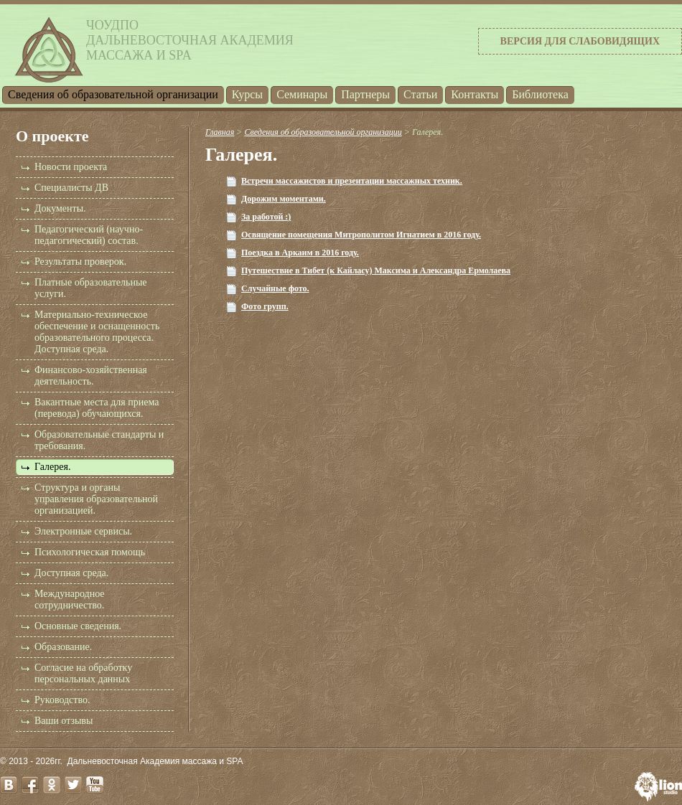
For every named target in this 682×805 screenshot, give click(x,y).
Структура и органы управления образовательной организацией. (96, 499)
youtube (94, 785)
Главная (219, 132)
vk (8, 785)
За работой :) (266, 217)
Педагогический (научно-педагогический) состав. (88, 235)
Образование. (63, 646)
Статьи (420, 94)
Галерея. (52, 466)
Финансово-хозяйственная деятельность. (90, 375)
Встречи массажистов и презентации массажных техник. (351, 181)
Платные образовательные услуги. (90, 288)
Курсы (247, 94)
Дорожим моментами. (283, 199)
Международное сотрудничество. (69, 599)
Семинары (301, 94)
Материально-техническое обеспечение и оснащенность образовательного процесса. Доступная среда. (96, 331)
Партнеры (365, 94)
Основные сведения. (77, 626)
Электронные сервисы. (83, 531)
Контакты (474, 94)
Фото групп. (265, 306)
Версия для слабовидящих (580, 41)
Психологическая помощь (89, 552)
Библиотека (540, 94)
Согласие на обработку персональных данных (83, 673)
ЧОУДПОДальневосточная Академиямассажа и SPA (190, 40)
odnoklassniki (51, 785)
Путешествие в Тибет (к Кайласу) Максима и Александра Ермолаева (375, 270)
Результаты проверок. (80, 261)
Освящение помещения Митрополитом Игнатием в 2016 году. (361, 235)
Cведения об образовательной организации (113, 94)
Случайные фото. (275, 288)
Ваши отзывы (63, 720)
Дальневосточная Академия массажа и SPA (155, 761)
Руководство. (62, 700)
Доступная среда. (71, 573)
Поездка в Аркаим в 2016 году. (300, 253)
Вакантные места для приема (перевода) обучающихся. (96, 408)
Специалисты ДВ (71, 187)
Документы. (60, 208)
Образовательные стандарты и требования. (99, 440)
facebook (30, 785)
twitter (73, 785)
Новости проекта (70, 166)
